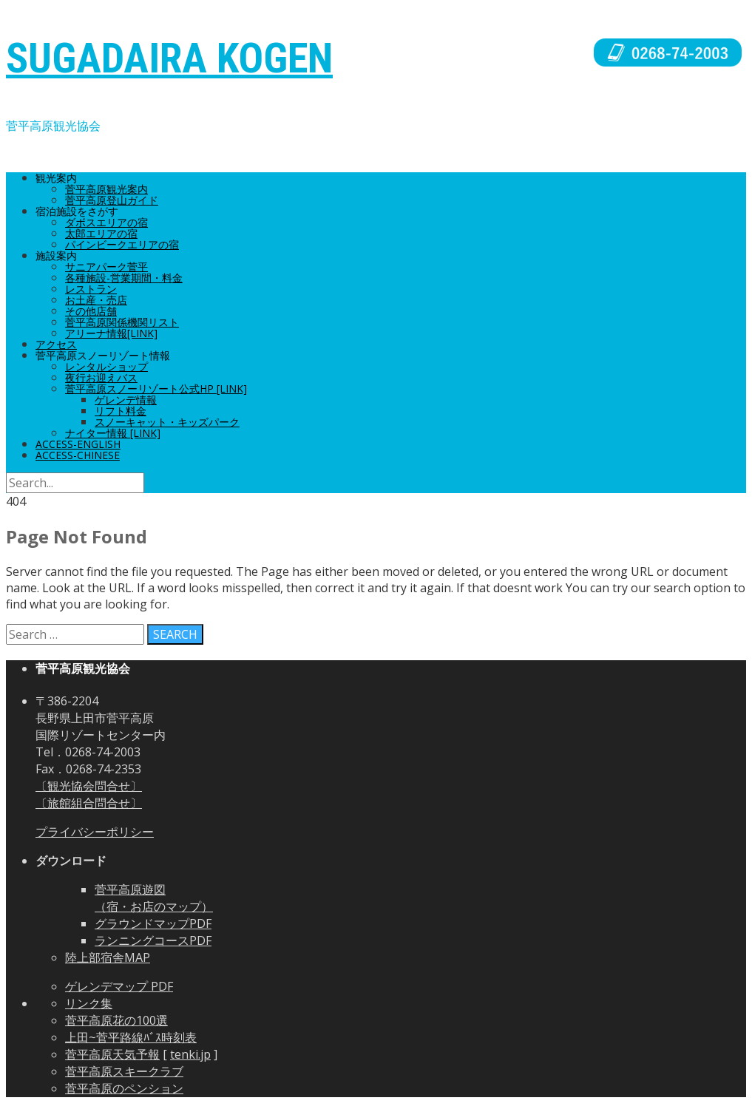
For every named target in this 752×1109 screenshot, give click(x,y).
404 (16, 501)
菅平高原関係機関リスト (122, 322)
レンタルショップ (106, 366)
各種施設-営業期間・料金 (124, 278)
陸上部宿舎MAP (107, 957)
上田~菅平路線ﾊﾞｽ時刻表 (131, 1037)
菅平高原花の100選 (116, 1020)
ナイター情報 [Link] (112, 433)
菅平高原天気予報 (112, 1054)
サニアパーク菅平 (106, 267)
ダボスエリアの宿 (106, 222)
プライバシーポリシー (94, 832)
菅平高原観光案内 (106, 189)
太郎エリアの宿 (101, 233)
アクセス (56, 344)
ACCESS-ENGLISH (78, 444)
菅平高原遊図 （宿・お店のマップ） (154, 898)
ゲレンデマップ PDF (119, 986)
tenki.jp (190, 1054)
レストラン (91, 289)
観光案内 (56, 178)
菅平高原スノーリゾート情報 (102, 355)
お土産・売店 (96, 300)
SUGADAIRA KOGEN (169, 58)
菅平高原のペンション (124, 1088)
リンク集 (88, 1003)
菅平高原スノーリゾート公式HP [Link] (156, 388)
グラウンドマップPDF (153, 923)
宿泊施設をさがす (76, 211)
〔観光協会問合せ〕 (88, 786)
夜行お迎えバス (101, 377)
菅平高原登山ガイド (111, 200)
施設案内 (56, 255)
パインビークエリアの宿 (122, 244)
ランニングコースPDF (153, 940)
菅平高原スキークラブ (124, 1071)
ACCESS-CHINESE (77, 455)
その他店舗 (91, 311)
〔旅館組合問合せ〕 (88, 803)
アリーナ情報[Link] (111, 333)
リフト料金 (120, 411)
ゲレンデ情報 (126, 400)
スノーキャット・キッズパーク (167, 422)
